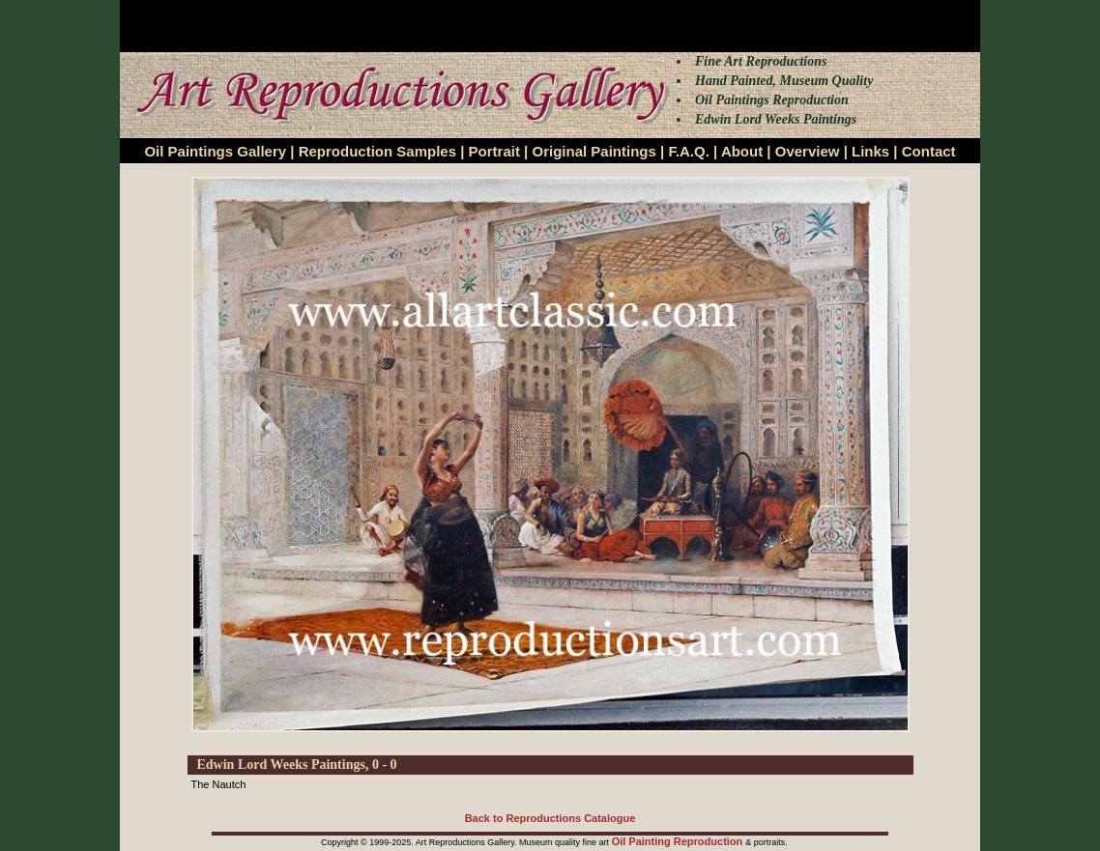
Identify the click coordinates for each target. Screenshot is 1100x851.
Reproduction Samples (377, 151)
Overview (807, 151)
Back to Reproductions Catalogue (550, 818)
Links (870, 151)
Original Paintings (593, 151)
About (742, 151)
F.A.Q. (688, 151)
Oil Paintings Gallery (215, 151)
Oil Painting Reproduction (679, 841)
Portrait (494, 151)
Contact (929, 151)
